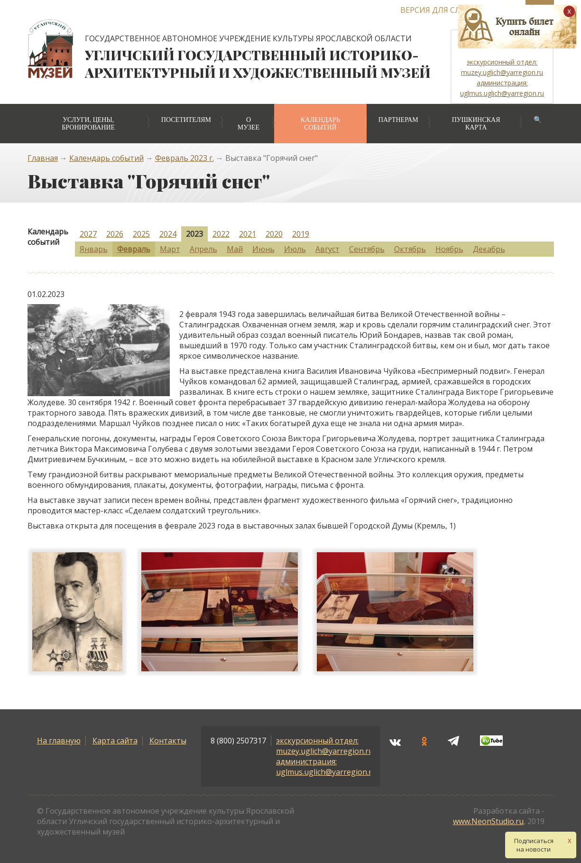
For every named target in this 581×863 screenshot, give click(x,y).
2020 (274, 234)
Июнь (263, 249)
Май (235, 249)
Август (327, 249)
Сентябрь (367, 249)
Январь (94, 249)
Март (170, 249)
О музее (248, 123)
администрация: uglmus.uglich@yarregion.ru (326, 766)
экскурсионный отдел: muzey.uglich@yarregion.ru (324, 745)
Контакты (167, 740)
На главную (59, 740)
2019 (300, 234)
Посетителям (186, 119)
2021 (247, 234)
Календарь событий (320, 123)
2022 (221, 234)
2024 (167, 234)
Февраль (133, 249)
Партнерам (398, 119)
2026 (114, 234)
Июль (295, 249)
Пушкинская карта (476, 123)
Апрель (203, 249)
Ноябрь (449, 249)
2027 (88, 234)
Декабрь (489, 249)
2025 (141, 234)
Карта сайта (115, 740)
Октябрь (410, 249)
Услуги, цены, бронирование (88, 123)
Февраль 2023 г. (184, 158)
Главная (43, 158)
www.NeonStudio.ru (488, 821)
